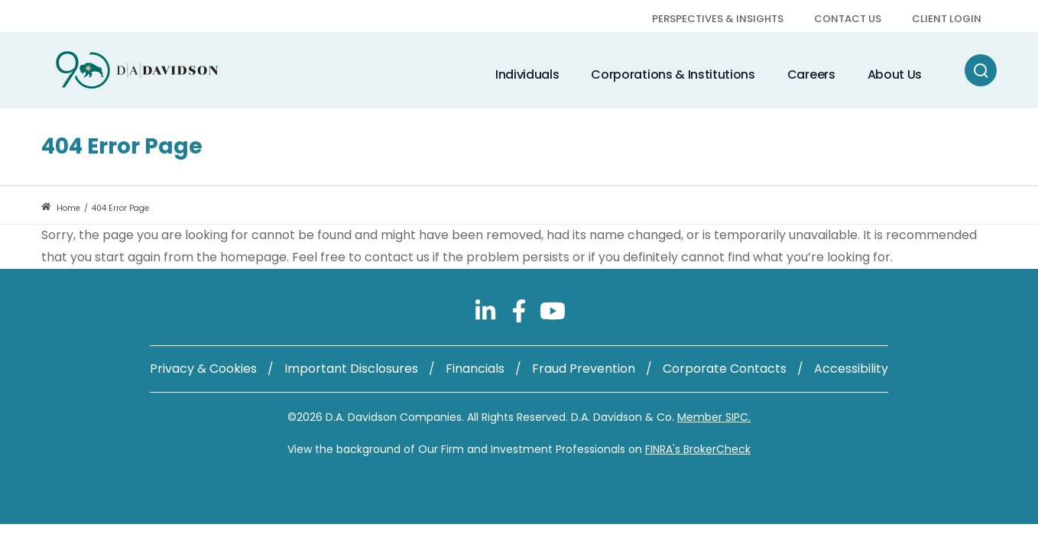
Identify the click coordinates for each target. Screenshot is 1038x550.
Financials (475, 368)
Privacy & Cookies (203, 368)
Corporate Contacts (725, 368)
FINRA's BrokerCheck (698, 449)
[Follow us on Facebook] (520, 310)
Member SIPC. (714, 417)
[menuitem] (718, 20)
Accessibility (851, 368)
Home (60, 208)
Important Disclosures (351, 368)
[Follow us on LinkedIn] (487, 310)
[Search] (981, 70)
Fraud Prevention (583, 368)
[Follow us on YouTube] (552, 310)
